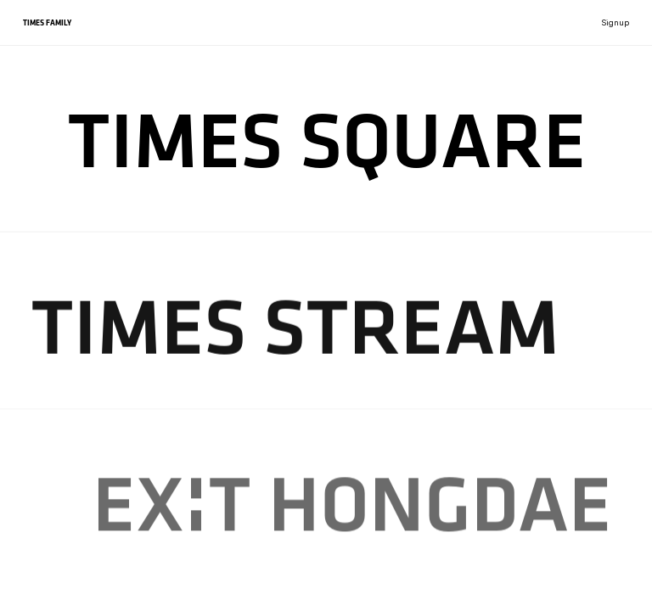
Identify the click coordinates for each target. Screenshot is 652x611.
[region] (326, 305)
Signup (615, 22)
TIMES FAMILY (47, 22)
